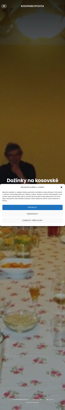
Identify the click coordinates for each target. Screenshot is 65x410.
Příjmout (32, 207)
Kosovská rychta (32, 6)
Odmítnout (32, 214)
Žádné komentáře (33, 402)
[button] (61, 187)
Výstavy (51, 400)
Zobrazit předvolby (32, 220)
